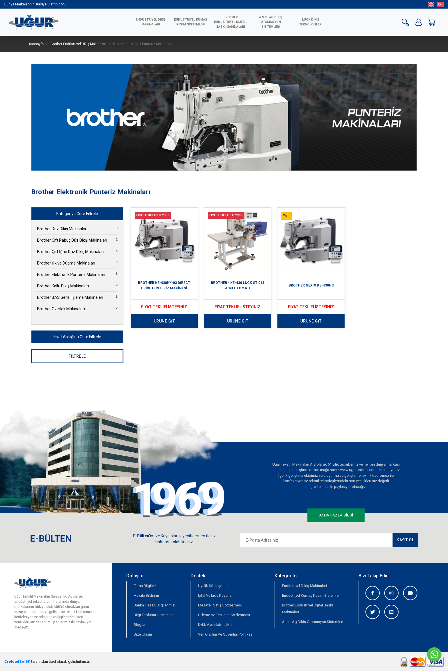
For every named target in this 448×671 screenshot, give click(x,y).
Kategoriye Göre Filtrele (77, 213)
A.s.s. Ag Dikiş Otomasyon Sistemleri (312, 622)
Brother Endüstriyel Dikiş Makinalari (78, 44)
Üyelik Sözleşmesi (213, 586)
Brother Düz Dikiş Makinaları (77, 228)
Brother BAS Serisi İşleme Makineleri (77, 297)
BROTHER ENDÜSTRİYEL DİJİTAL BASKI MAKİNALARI (230, 22)
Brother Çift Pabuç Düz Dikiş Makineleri (77, 240)
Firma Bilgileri (145, 586)
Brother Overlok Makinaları (77, 308)
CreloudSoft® (17, 661)
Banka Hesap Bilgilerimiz (154, 605)
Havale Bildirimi (146, 595)
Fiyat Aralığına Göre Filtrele (77, 337)
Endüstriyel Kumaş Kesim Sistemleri (311, 595)
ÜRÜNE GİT (164, 321)
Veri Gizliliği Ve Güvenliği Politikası (225, 634)
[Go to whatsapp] (434, 654)
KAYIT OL (405, 540)
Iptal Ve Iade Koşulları (215, 595)
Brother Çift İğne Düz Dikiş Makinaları (77, 251)
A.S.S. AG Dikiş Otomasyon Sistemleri (270, 22)
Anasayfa (36, 44)
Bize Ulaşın (143, 634)
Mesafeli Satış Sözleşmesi (220, 605)
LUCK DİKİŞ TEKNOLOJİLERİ (310, 22)
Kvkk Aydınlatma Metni (216, 624)
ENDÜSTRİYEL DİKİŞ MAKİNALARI (151, 22)
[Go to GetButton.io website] (434, 665)
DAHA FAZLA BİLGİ (336, 515)
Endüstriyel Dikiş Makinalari (304, 586)
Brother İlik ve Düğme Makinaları (77, 262)
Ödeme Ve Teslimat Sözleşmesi (224, 615)
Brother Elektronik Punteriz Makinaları (77, 274)
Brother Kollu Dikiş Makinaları (77, 285)
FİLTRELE (77, 356)
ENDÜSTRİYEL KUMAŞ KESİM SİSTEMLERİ (190, 22)
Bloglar (139, 624)
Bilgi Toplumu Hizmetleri (153, 615)
